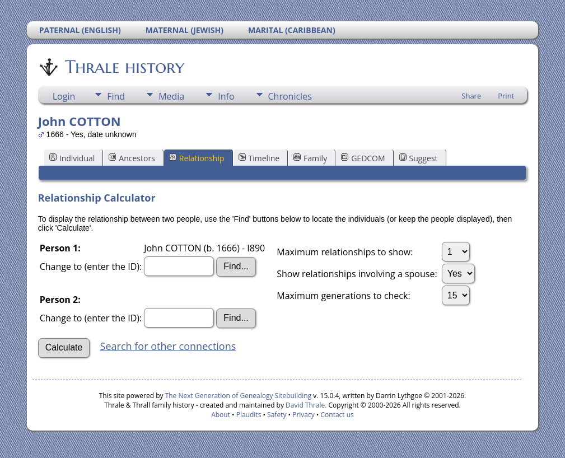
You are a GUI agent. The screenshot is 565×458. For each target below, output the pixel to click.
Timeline (259, 158)
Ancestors (132, 158)
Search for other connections (168, 346)
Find (116, 96)
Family (310, 158)
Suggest (418, 158)
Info (226, 96)
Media (171, 96)
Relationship (197, 158)
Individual (72, 158)
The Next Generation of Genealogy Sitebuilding (238, 395)
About (220, 414)
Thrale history (123, 66)
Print (506, 96)
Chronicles (290, 96)
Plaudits (249, 414)
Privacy (303, 414)
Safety (276, 414)
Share (471, 96)
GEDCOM (363, 158)
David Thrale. (305, 405)
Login (64, 96)
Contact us (337, 414)
